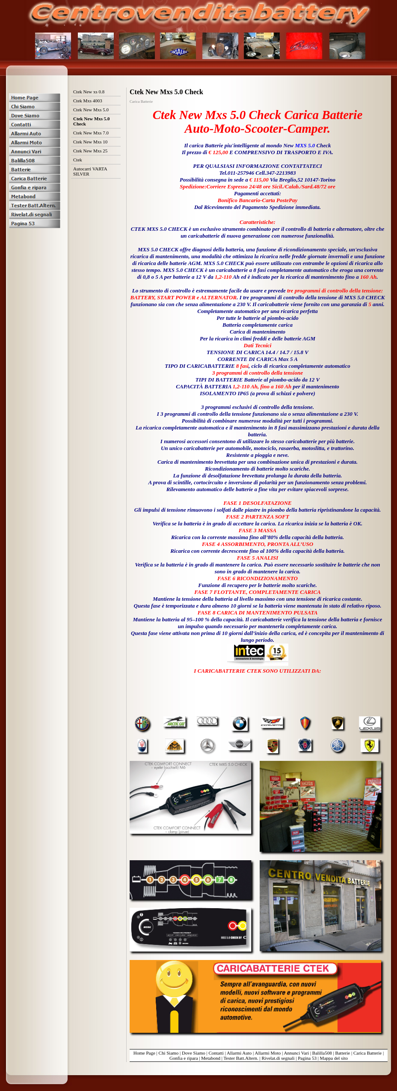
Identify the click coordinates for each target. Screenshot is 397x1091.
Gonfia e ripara (183, 1058)
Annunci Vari (296, 1052)
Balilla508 (322, 1052)
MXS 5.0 (305, 145)
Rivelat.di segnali (278, 1058)
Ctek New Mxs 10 (90, 141)
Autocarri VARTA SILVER (90, 171)
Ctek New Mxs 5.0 (91, 109)
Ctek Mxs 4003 (87, 100)
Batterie (342, 1052)
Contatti (215, 1052)
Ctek (77, 159)
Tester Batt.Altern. (240, 1058)
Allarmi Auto (239, 1052)
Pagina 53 (307, 1058)
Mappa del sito (334, 1058)
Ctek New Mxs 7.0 (91, 132)
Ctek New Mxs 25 (90, 150)
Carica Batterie (367, 1052)
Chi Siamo (169, 1052)
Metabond (210, 1058)
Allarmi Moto (268, 1052)
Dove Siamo (193, 1052)
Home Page (144, 1052)
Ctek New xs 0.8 (88, 91)
